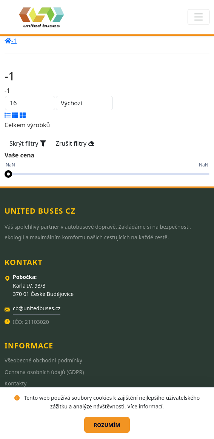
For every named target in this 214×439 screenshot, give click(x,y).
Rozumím (107, 424)
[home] (8, 41)
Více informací (144, 406)
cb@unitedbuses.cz (36, 308)
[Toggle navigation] (198, 17)
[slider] (8, 174)
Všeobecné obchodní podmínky (43, 360)
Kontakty (15, 383)
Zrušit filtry (75, 143)
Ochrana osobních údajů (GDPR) (44, 372)
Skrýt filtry (27, 143)
